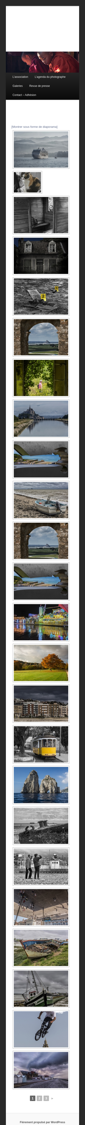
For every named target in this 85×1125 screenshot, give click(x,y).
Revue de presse (39, 86)
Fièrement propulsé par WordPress (42, 1122)
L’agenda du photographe (50, 76)
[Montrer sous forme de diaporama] (35, 126)
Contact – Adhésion (24, 95)
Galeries (17, 86)
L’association (20, 76)
